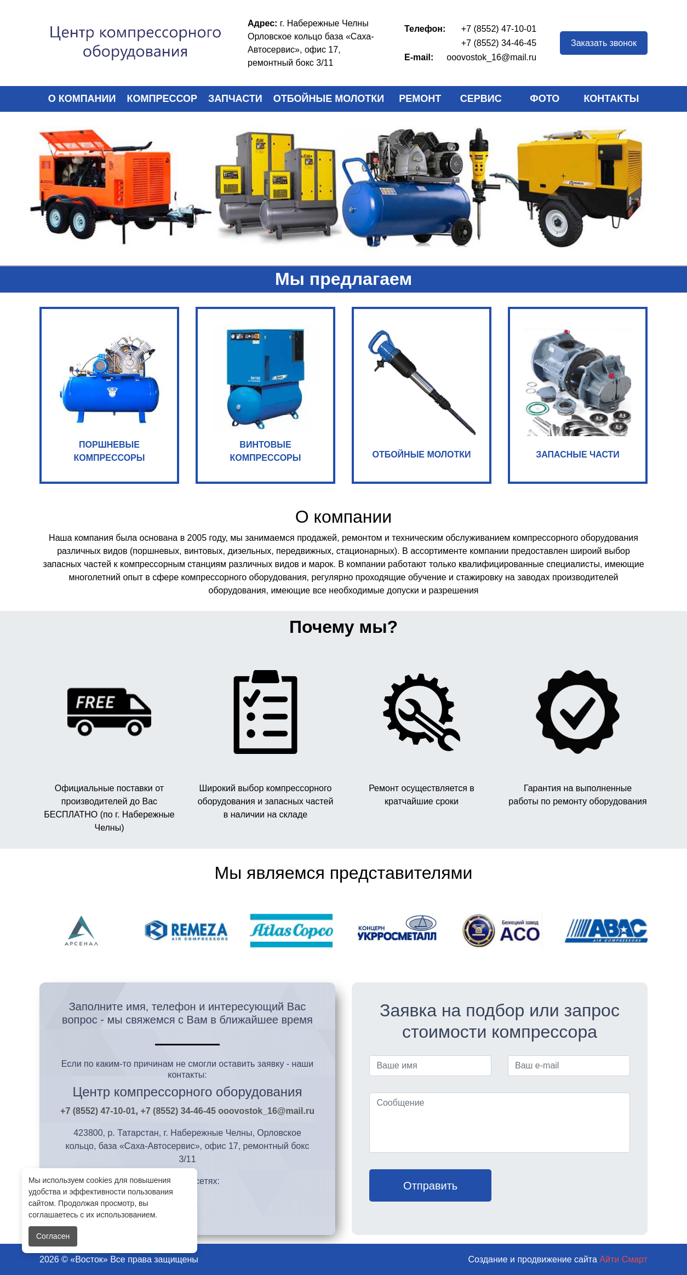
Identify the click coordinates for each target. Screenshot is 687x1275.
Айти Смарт (623, 1259)
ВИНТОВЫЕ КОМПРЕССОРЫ (265, 393)
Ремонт (420, 98)
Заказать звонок (604, 43)
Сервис (481, 98)
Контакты (611, 98)
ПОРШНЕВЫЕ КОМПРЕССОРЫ (109, 393)
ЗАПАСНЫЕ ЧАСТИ (578, 394)
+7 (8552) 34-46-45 (498, 43)
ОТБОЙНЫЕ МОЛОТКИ (422, 394)
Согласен (53, 1236)
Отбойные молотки (329, 98)
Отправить (430, 1186)
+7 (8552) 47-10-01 (498, 28)
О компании (82, 98)
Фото (544, 98)
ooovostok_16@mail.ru (491, 57)
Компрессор (162, 98)
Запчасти (235, 98)
